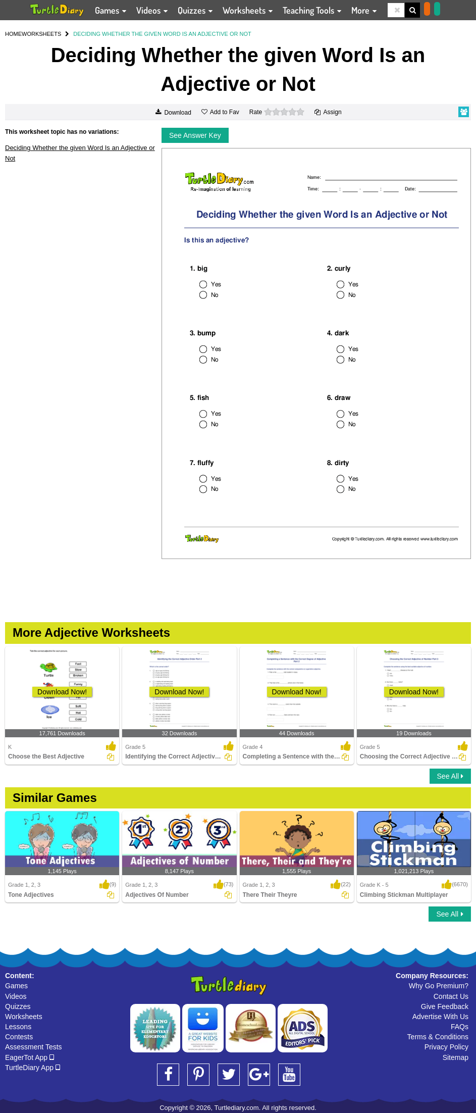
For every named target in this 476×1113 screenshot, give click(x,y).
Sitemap (455, 1057)
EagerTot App (29, 1057)
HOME (13, 34)
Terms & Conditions (437, 1037)
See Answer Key (195, 135)
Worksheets (23, 1017)
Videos (16, 996)
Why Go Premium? (438, 986)
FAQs (459, 1027)
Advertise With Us (440, 1017)
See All (450, 776)
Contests (19, 1037)
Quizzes (18, 1006)
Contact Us (451, 996)
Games (16, 986)
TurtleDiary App (32, 1068)
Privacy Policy (446, 1047)
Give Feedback (444, 1006)
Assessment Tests (33, 1047)
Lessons (18, 1027)
